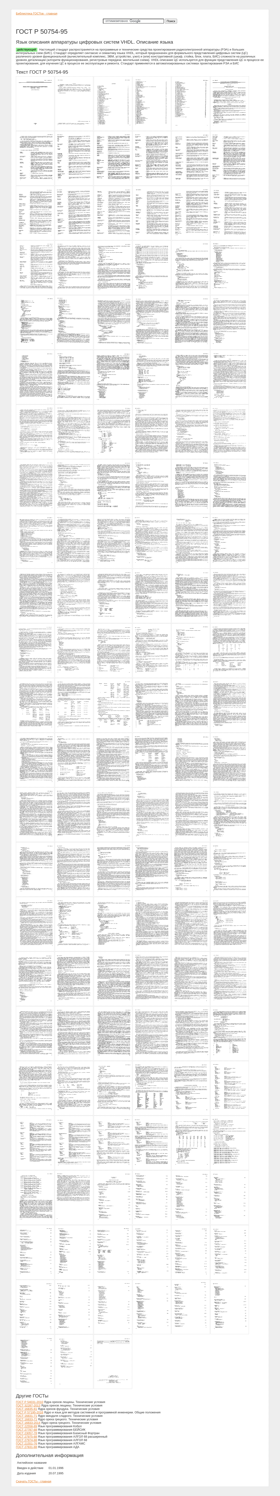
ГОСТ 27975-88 (26, 1436)
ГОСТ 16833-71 (26, 1419)
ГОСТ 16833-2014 (28, 1422)
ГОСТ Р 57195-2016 (29, 1412)
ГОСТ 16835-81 (26, 1409)
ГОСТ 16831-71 (26, 1416)
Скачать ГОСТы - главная (33, 1481)
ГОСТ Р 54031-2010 (29, 1402)
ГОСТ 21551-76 (26, 1443)
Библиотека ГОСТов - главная (36, 13)
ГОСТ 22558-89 (26, 1426)
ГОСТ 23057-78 (26, 1433)
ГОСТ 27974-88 (26, 1440)
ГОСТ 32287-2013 (28, 1405)
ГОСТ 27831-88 (26, 1447)
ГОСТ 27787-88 (26, 1429)
